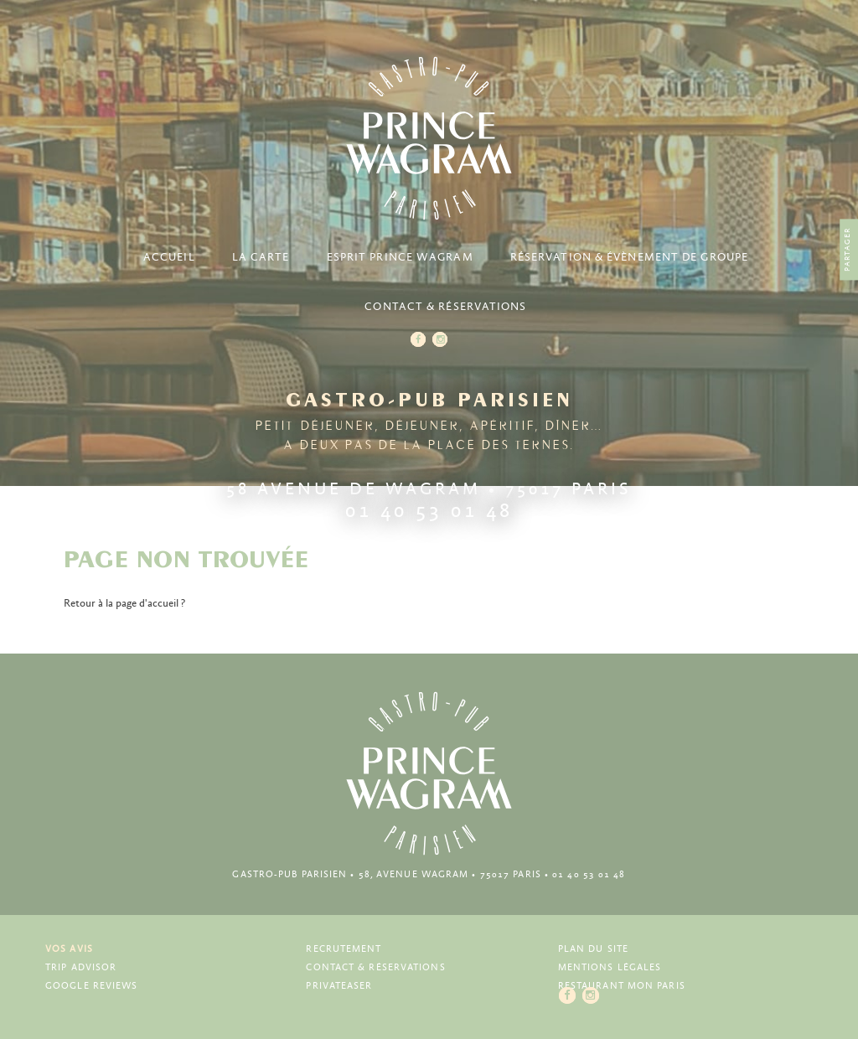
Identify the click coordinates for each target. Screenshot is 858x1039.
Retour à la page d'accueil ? (124, 603)
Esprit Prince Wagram (400, 257)
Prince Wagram (429, 138)
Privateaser (339, 985)
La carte (261, 257)
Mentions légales (610, 967)
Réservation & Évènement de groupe (629, 257)
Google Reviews (91, 985)
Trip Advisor (80, 967)
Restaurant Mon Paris (621, 985)
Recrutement (343, 948)
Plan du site (593, 948)
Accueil (169, 257)
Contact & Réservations (445, 307)
